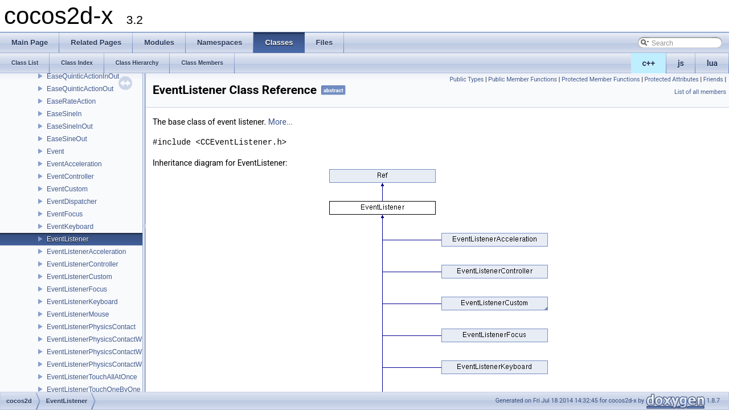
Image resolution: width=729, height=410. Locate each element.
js (681, 63)
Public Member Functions (522, 79)
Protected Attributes (671, 79)
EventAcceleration (74, 164)
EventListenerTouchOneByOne (94, 389)
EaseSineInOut (70, 126)
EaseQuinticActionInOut (83, 76)
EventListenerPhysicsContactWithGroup (107, 352)
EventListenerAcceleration (86, 252)
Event (55, 151)
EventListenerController (82, 264)
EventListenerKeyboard (82, 302)
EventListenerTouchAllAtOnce (92, 377)
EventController (70, 177)
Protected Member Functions (601, 79)
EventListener (67, 239)
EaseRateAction (71, 101)
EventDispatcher (72, 202)
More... (280, 121)
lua (712, 63)
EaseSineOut (67, 139)
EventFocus (65, 214)
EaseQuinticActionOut (80, 89)
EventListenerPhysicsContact (91, 327)
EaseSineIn (64, 114)
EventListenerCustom (79, 277)
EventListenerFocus (77, 289)
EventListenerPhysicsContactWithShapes (110, 364)
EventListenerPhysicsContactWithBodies (108, 339)
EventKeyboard (70, 227)
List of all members (700, 92)
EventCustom (67, 189)
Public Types (466, 79)
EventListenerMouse (78, 314)
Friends (713, 79)
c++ (649, 63)
